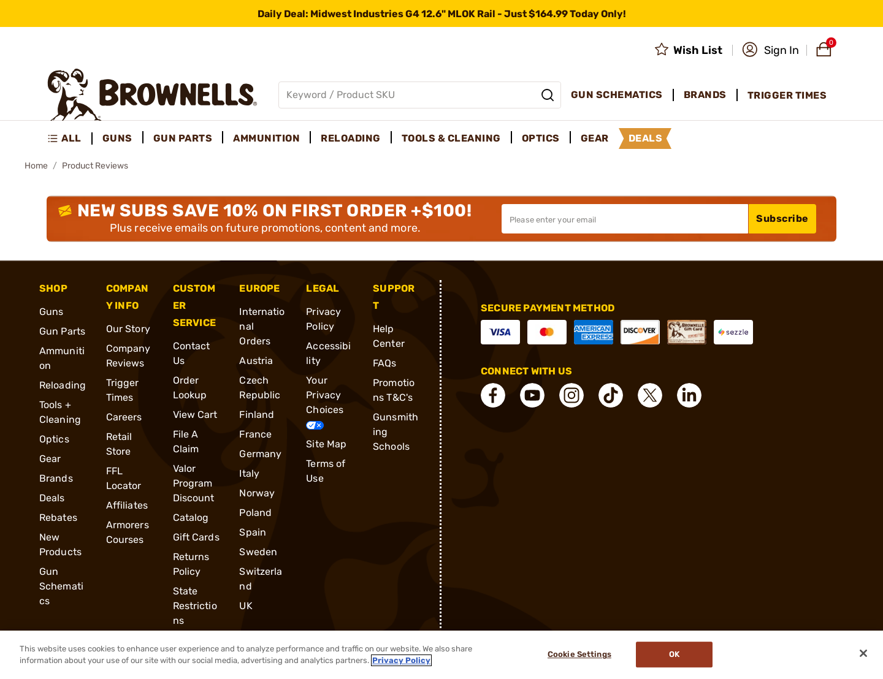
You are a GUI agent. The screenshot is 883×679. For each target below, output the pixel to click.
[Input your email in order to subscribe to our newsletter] (625, 218)
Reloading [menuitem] (351, 138)
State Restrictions (195, 605)
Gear (50, 459)
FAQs (384, 363)
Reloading (62, 385)
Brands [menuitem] (705, 95)
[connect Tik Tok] (610, 395)
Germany (260, 454)
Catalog (191, 517)
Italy (249, 473)
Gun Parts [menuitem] (183, 138)
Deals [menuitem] (646, 138)
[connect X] (650, 395)
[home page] (152, 95)
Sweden (258, 552)
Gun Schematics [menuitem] (617, 95)
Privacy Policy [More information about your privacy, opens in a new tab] (401, 660)
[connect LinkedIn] (689, 395)
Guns (51, 311)
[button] (770, 50)
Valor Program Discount (194, 483)
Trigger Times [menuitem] (787, 95)
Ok (674, 654)
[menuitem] (70, 138)
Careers (124, 417)
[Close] (863, 653)
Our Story (128, 329)
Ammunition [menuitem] (266, 138)
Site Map (326, 444)
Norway (257, 493)
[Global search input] (419, 95)
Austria (256, 360)
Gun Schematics (61, 586)
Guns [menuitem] (117, 138)
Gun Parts (62, 331)
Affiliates (127, 505)
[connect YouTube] (532, 395)
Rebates (58, 517)
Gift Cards (196, 537)
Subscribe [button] (782, 218)
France (255, 434)
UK (245, 606)
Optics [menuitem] (541, 138)
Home (36, 166)
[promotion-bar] (441, 13)
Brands (56, 478)
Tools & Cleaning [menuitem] (451, 138)
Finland (256, 414)
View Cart (195, 414)
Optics (54, 439)
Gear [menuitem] (595, 138)
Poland (255, 512)
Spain (252, 532)
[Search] (547, 95)
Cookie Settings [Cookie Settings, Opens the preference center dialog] (579, 654)
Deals (52, 498)
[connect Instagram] (571, 395)
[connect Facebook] (493, 395)
